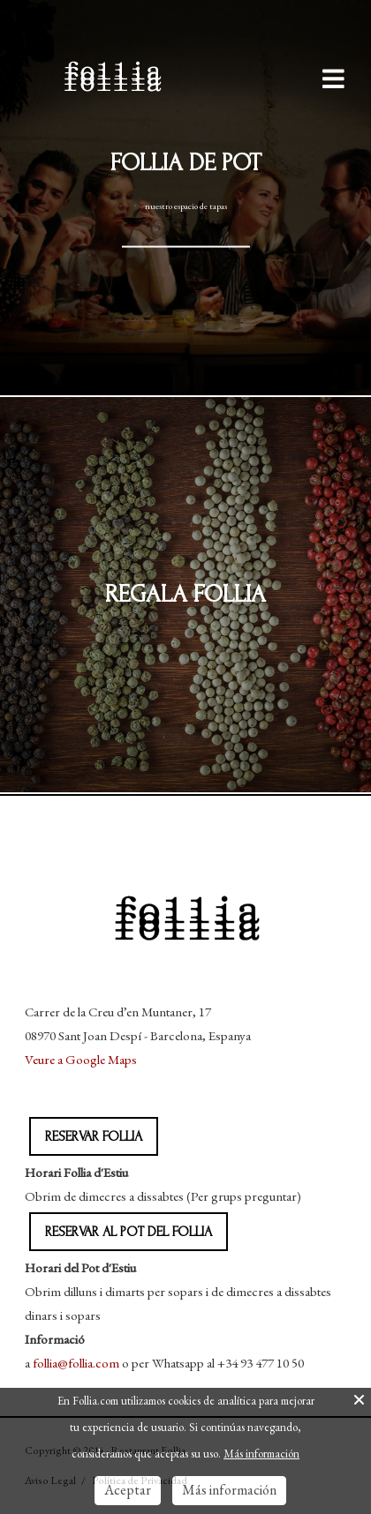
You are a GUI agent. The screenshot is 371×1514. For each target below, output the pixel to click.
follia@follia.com (76, 1362)
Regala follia (185, 594)
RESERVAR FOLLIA (93, 1136)
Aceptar (127, 1489)
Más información (261, 1453)
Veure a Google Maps (81, 1059)
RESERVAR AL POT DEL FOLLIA (128, 1232)
